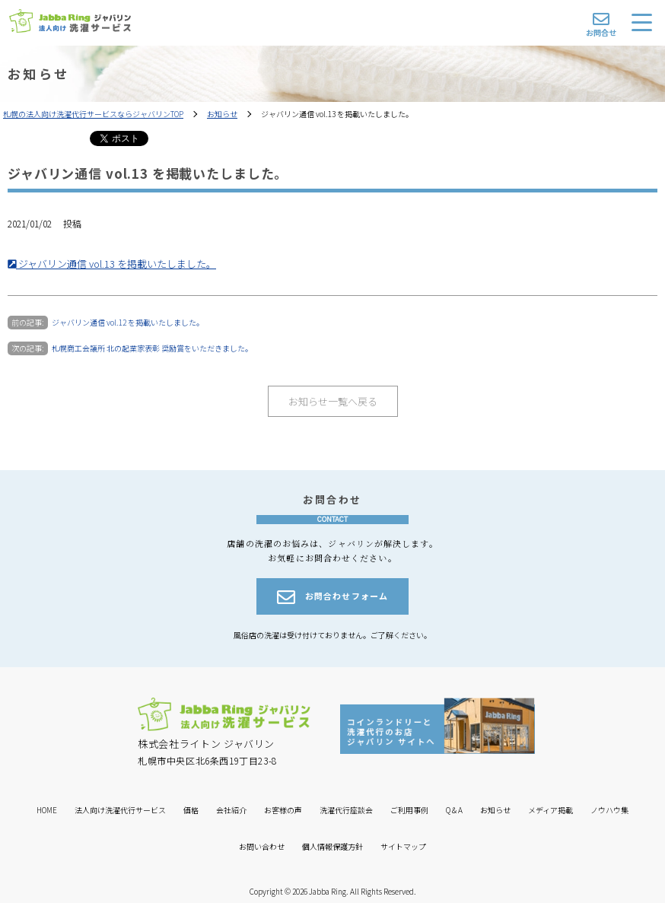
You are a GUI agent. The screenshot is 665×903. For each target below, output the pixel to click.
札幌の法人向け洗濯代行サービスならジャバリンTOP (93, 113)
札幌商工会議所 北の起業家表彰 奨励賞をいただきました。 (152, 348)
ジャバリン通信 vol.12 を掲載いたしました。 (128, 322)
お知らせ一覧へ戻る (332, 401)
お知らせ (222, 113)
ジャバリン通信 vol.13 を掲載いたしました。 (112, 263)
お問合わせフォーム (332, 597)
